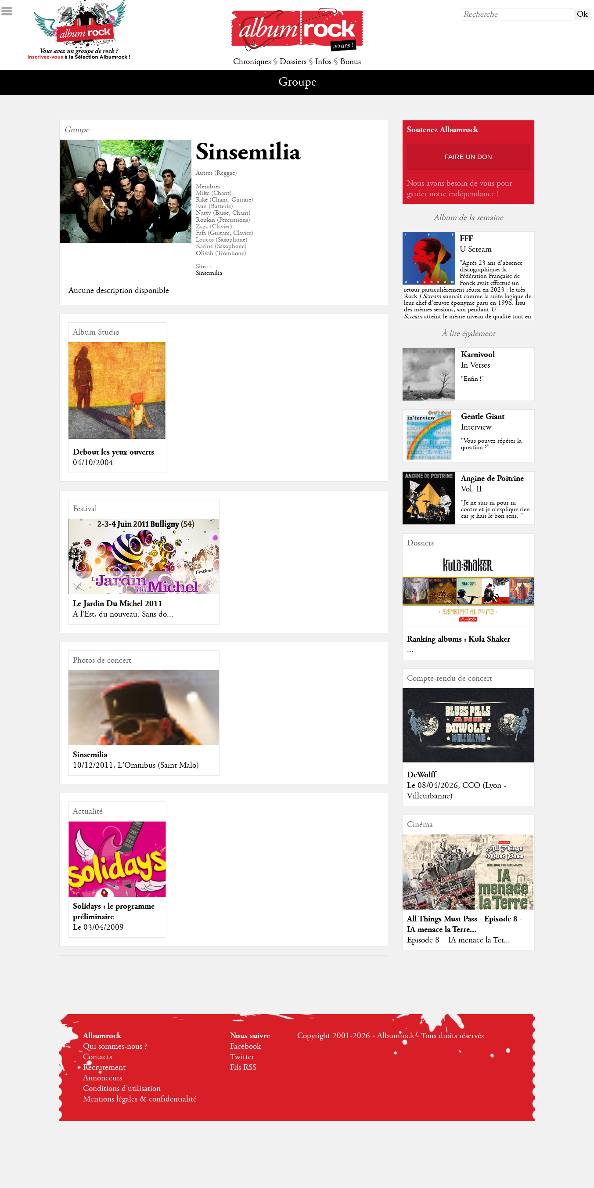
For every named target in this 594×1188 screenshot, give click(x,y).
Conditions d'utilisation (122, 1088)
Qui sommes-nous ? (115, 1046)
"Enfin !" (472, 379)
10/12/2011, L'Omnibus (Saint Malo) (136, 765)
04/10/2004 (93, 463)
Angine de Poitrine (492, 478)
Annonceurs (102, 1078)
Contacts (97, 1057)
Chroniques (252, 62)
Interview (476, 427)
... (410, 650)
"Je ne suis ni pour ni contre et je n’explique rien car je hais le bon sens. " (495, 509)
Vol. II (471, 489)
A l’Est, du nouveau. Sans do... (123, 614)
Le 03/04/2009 (98, 927)
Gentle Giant (482, 417)
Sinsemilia (209, 273)
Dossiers (293, 62)
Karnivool (478, 355)
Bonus (350, 62)
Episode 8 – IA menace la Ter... (458, 940)
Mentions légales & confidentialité (140, 1099)
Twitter (242, 1057)
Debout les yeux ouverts (113, 452)
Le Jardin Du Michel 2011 (117, 604)
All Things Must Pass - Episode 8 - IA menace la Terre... (464, 924)
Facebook (245, 1046)
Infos (323, 62)
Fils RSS (243, 1067)
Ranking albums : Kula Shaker (458, 639)
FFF (466, 239)
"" (467, 296)
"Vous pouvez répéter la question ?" (491, 444)
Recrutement (104, 1067)
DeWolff (421, 775)
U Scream (476, 249)
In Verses (475, 365)
